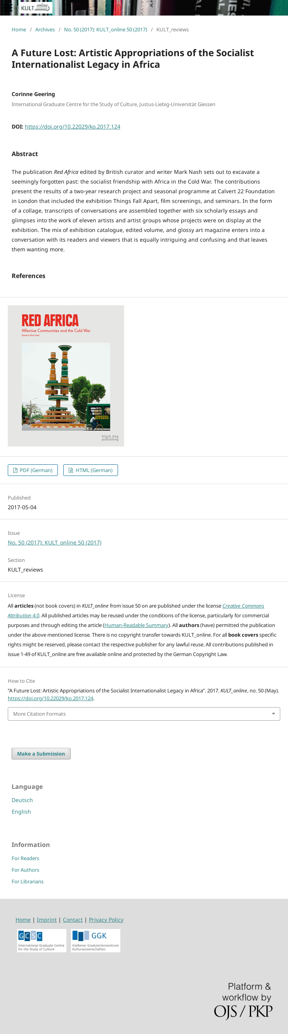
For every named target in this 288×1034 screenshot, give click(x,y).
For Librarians (27, 881)
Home (19, 29)
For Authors (25, 869)
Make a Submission (41, 753)
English (21, 811)
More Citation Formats (39, 713)
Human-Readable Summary (136, 625)
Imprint (47, 919)
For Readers (25, 858)
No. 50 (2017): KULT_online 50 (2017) (105, 29)
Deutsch (22, 800)
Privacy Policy (106, 919)
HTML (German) (94, 470)
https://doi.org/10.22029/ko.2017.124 (72, 126)
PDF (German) (35, 470)
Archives (45, 29)
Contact (73, 919)
